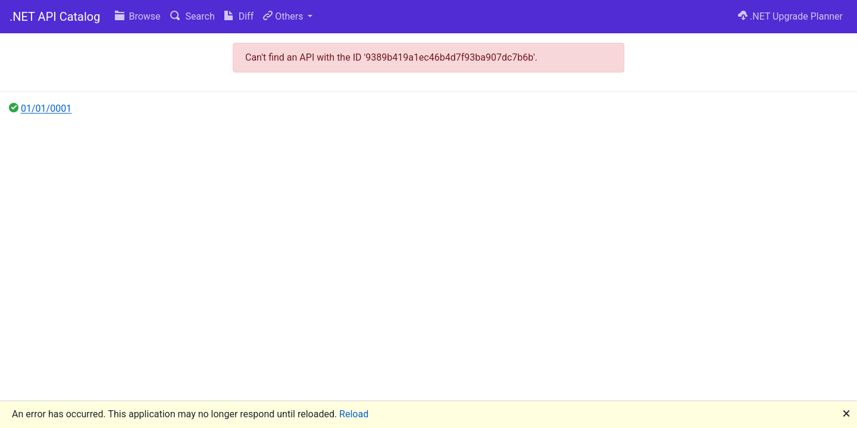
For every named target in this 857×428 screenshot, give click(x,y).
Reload (353, 414)
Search (192, 16)
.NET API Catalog (55, 17)
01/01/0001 (46, 108)
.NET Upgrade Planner (790, 16)
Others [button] (284, 16)
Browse (138, 16)
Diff (239, 16)
